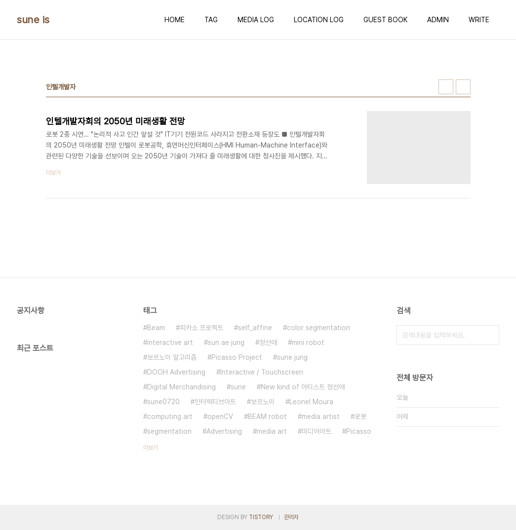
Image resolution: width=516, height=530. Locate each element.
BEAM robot (267, 416)
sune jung (292, 357)
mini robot (308, 342)
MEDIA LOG (256, 20)
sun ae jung (226, 342)
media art (272, 431)
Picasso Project (236, 357)
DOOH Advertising (176, 372)
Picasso (358, 431)
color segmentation (318, 328)
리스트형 (463, 86)
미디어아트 (316, 431)
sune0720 (163, 402)
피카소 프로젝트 (201, 328)
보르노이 (263, 402)
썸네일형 (445, 86)
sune (238, 387)
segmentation (169, 431)
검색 (489, 335)
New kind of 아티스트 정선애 (303, 387)
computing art (170, 416)
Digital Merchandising (181, 387)
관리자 (291, 517)
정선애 (268, 342)
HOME (174, 20)
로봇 (360, 416)
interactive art (170, 342)
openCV (220, 416)
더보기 (150, 447)
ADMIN (438, 20)
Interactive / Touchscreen (261, 372)
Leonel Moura (311, 402)
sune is (33, 20)
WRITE (479, 20)
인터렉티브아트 (215, 402)
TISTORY (261, 517)
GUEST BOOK (385, 20)
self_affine (255, 328)
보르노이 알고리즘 (172, 357)
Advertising (224, 431)
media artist (321, 416)
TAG (211, 20)
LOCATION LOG (319, 20)
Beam (156, 328)
